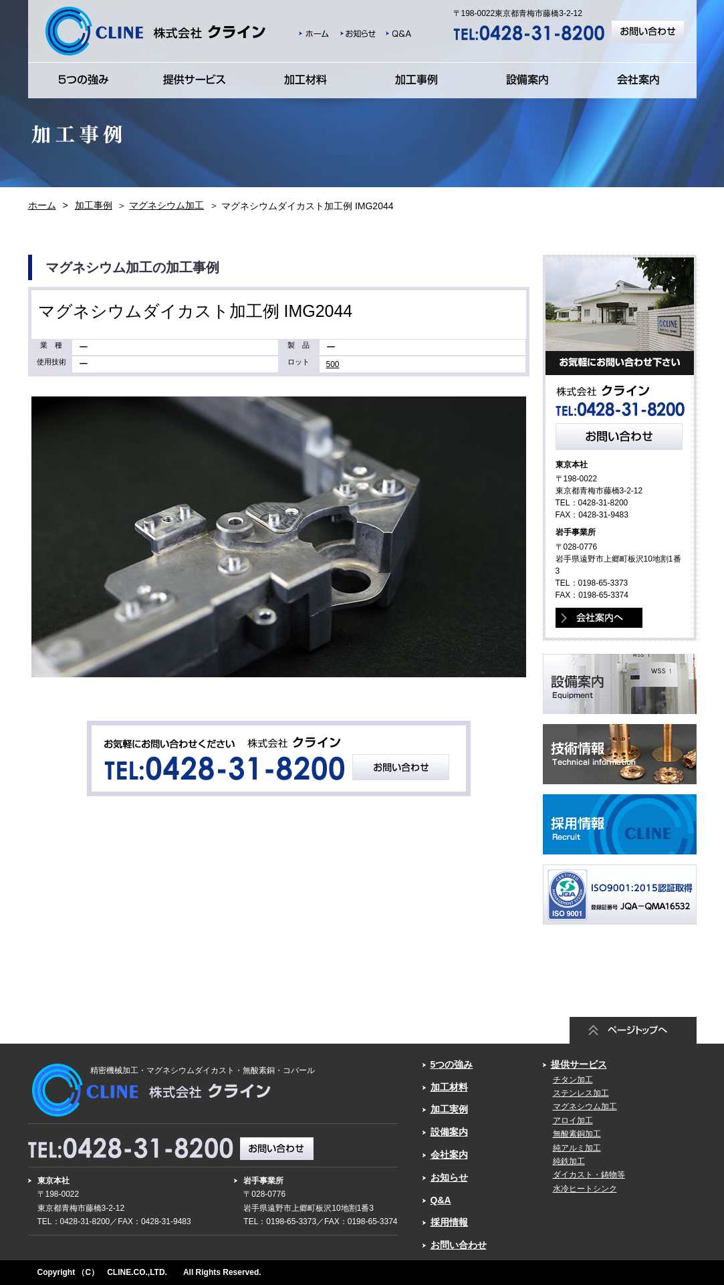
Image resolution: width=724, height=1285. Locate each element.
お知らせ (449, 1177)
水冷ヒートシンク (585, 1188)
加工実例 (449, 1109)
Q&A (441, 1200)
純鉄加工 (569, 1161)
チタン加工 (573, 1079)
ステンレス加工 (581, 1093)
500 (333, 364)
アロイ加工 (573, 1120)
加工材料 (449, 1087)
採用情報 (449, 1222)
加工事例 (93, 205)
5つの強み (452, 1064)
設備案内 (449, 1132)
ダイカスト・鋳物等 (589, 1174)
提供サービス (579, 1064)
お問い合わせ (459, 1245)
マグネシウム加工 (166, 205)
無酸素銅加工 (577, 1134)
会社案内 (449, 1154)
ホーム (42, 205)
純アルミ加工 (577, 1148)
